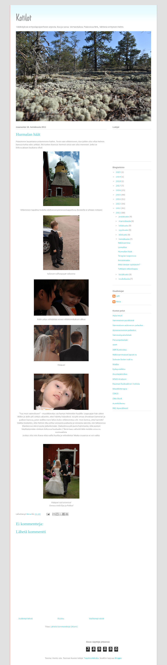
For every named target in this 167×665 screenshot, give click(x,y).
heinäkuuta (124, 239)
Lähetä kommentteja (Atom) (64, 627)
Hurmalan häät (125, 252)
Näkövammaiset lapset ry (125, 355)
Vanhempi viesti (96, 619)
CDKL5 (115, 394)
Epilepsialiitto (119, 369)
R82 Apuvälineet (120, 408)
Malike (116, 364)
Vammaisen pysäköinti (123, 320)
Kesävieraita (124, 260)
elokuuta (123, 235)
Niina (118, 302)
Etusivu (60, 619)
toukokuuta (124, 279)
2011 (118, 213)
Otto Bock (117, 399)
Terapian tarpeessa (127, 256)
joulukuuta (124, 217)
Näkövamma (124, 243)
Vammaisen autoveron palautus (128, 325)
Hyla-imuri (117, 316)
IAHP (115, 345)
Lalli (118, 296)
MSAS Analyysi (119, 379)
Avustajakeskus (120, 374)
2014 (118, 199)
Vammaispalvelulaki (122, 335)
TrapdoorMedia (91, 658)
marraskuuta (125, 221)
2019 (118, 177)
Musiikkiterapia (120, 389)
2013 (118, 204)
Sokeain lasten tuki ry (123, 359)
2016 (118, 190)
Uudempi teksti (25, 619)
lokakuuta (124, 226)
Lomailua (122, 247)
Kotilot (23, 18)
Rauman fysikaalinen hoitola (126, 384)
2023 (118, 172)
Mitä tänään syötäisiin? (129, 265)
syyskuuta (124, 230)
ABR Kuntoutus (120, 350)
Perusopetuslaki (120, 340)
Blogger (118, 658)
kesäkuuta (124, 274)
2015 (118, 195)
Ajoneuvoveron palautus (124, 330)
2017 (118, 186)
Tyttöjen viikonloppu (128, 269)
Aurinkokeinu (119, 403)
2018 (118, 181)
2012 (118, 208)
